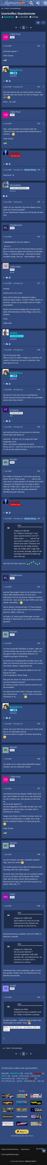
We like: (22, 1091)
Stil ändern (40, 1149)
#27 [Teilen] (38, 283)
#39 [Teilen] (38, 906)
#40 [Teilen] (38, 997)
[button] (43, 23)
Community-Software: (23, 1161)
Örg (13, 1076)
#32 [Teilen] (38, 518)
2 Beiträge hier (18, 283)
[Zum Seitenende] (44, 1151)
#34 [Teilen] (38, 643)
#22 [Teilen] (38, 87)
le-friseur (33, 1076)
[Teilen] (38, 23)
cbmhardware (6, 1079)
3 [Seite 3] (26, 27)
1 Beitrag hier (17, 202)
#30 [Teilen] (38, 427)
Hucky (8, 246)
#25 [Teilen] (38, 202)
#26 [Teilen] (38, 237)
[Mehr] (42, 46)
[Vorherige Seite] (16, 27)
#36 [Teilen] (38, 759)
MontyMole (28, 1081)
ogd (18, 1081)
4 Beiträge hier (18, 170)
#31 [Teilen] (38, 471)
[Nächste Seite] (30, 27)
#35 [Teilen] (38, 724)
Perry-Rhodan (6, 1081)
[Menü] (43, 3)
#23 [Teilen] (38, 124)
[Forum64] (17, 3)
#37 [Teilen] (38, 788)
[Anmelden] (37, 3)
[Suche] (31, 3)
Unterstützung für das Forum (22, 1136)
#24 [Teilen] (38, 170)
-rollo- (39, 1081)
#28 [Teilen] (38, 350)
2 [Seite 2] (23, 27)
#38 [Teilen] (38, 854)
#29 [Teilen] (38, 390)
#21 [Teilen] (38, 46)
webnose (22, 1076)
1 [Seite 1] (20, 27)
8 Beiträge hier (18, 87)
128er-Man (20, 1079)
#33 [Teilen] (38, 587)
